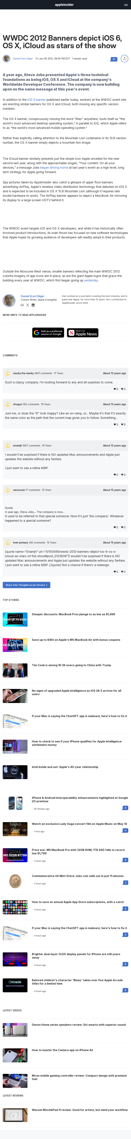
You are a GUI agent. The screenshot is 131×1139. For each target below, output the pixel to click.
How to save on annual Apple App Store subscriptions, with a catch (78, 902)
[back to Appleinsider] (64, 5)
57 (114, 59)
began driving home (54, 167)
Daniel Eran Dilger (23, 58)
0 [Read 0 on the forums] (125, 808)
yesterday (91, 280)
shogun (18, 404)
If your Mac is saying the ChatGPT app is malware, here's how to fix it (79, 928)
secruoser (19, 489)
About (114, 373)
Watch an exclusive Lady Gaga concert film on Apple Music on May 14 (79, 824)
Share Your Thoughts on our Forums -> (26, 585)
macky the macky (23, 373)
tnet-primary (21, 542)
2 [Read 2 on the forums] (125, 934)
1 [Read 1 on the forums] (125, 882)
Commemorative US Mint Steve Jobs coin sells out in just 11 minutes (78, 876)
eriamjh (18, 445)
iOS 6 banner (36, 99)
